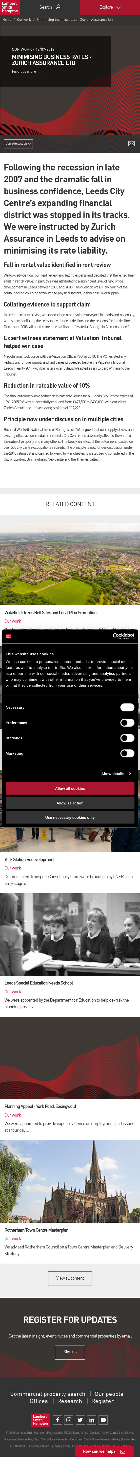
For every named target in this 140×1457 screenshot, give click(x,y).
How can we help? (99, 1451)
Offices (39, 1402)
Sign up (70, 1352)
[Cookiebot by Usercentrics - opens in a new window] (112, 636)
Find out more (27, 72)
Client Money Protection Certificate (61, 1439)
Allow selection (70, 803)
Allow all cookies (70, 788)
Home (6, 20)
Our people (109, 1394)
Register (102, 1402)
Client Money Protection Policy (102, 1439)
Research (69, 1402)
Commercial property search (47, 1394)
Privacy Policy (61, 1446)
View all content (70, 1278)
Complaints (116, 1432)
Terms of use (80, 1432)
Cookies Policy (99, 1432)
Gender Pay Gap (28, 1439)
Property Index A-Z (40, 1446)
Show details (112, 773)
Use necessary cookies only (70, 817)
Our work (24, 20)
